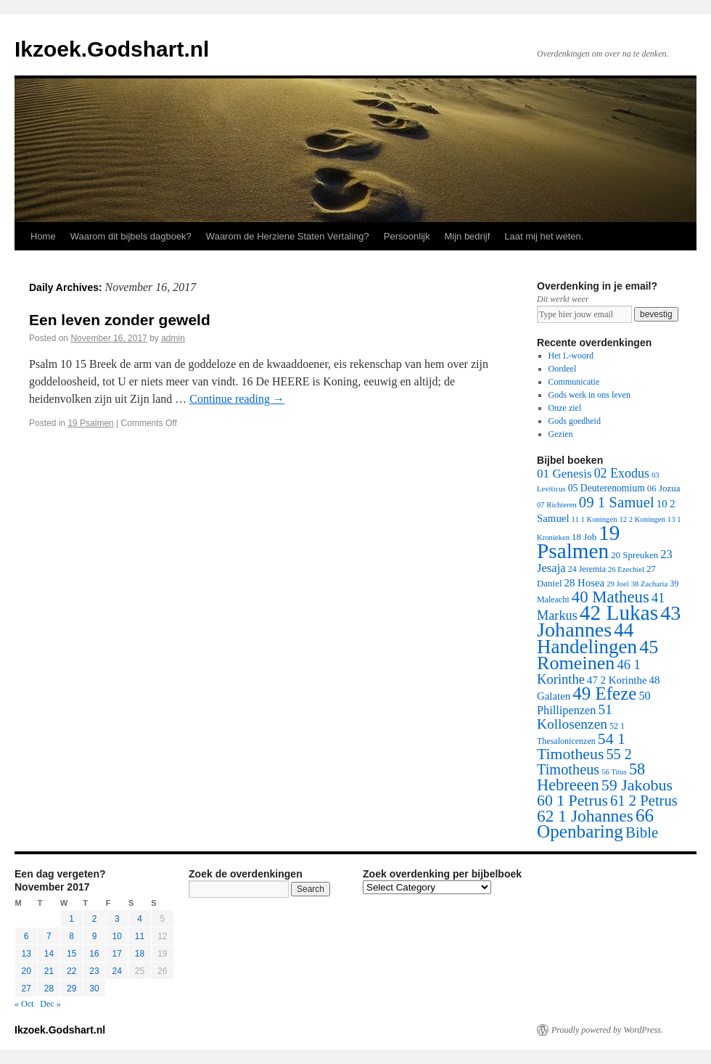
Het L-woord (570, 356)
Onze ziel (565, 408)
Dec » (50, 1004)
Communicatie (574, 382)
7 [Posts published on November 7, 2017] (49, 936)
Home (43, 236)
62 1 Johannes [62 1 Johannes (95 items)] (585, 815)
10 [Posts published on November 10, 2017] (117, 936)
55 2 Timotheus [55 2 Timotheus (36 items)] (584, 761)
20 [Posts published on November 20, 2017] (25, 971)
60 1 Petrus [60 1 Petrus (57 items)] (572, 800)
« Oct (24, 1004)
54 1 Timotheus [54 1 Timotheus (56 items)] (581, 746)
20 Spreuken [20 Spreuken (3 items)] (634, 554)
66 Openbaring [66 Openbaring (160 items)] (595, 823)
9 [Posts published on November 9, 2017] (94, 936)
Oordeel (562, 369)
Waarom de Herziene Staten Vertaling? (287, 236)
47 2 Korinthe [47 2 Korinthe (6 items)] (616, 680)
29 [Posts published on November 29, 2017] (71, 988)
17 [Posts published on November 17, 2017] (117, 954)
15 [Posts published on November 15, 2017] (71, 954)
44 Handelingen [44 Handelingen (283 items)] (587, 638)
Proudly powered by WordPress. (607, 1030)
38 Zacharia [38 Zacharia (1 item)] (649, 584)
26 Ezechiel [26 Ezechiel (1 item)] (626, 569)
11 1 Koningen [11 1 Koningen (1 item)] (594, 519)
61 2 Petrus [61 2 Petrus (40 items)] (644, 801)
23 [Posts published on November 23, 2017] (94, 971)
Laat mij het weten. (543, 236)
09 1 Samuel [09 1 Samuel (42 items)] (616, 502)
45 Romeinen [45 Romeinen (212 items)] (597, 655)
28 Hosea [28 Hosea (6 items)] (584, 583)
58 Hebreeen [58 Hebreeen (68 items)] (591, 777)
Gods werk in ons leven (589, 395)
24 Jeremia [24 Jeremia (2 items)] (587, 569)
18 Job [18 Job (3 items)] (584, 536)
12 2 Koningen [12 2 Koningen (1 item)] (642, 519)
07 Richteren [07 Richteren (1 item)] (557, 505)
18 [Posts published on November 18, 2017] (139, 954)
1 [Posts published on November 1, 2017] (71, 919)
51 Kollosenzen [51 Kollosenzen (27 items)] (574, 717)
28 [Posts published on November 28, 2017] (49, 988)
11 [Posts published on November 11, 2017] (139, 936)
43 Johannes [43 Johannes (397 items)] (609, 621)
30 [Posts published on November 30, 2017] (94, 988)
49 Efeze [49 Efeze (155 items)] (604, 693)
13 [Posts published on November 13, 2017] (25, 954)
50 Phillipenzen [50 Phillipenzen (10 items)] (594, 703)
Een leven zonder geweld (119, 319)
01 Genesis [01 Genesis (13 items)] (564, 473)
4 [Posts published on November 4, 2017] (139, 919)
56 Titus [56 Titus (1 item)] (614, 772)
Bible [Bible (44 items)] (641, 832)
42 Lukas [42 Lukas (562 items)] (619, 612)
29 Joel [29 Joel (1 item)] (618, 584)
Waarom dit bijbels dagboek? (131, 236)
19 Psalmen (90, 423)
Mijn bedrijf (467, 236)
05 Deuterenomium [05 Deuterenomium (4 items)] (606, 488)
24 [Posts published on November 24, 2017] (117, 971)
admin (173, 338)
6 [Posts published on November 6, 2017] (26, 936)
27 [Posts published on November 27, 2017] (25, 988)
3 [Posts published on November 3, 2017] (117, 919)
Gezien (560, 434)
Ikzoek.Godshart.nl (112, 49)
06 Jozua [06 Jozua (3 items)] (664, 488)
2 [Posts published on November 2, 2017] (94, 919)
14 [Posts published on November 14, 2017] (49, 954)
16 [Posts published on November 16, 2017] (94, 954)
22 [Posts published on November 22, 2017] (71, 971)
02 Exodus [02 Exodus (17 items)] (621, 473)
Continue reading (236, 399)
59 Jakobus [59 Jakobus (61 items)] (637, 785)
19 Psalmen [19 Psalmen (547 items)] (578, 541)
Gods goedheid (574, 421)
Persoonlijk (407, 236)
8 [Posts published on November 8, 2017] (71, 936)
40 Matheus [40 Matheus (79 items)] (610, 597)
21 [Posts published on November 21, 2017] (49, 971)
